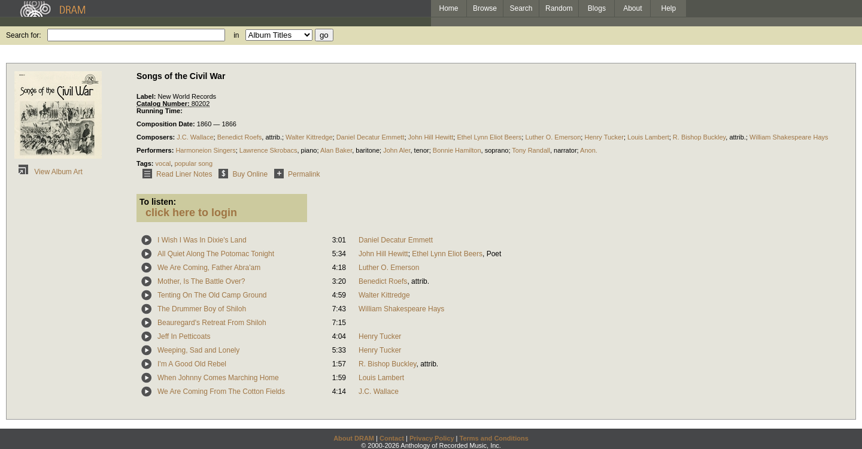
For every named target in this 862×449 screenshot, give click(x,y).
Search (521, 8)
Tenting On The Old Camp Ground (212, 295)
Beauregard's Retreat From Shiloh (211, 322)
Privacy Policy (431, 438)
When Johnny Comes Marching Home (218, 378)
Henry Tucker (603, 137)
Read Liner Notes (175, 174)
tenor (421, 150)
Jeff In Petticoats (184, 336)
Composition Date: (166, 124)
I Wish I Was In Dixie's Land (202, 240)
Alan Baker (336, 150)
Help (668, 8)
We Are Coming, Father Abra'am (208, 267)
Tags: (146, 163)
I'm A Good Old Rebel (191, 364)
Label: (146, 96)
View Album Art (48, 172)
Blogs (597, 8)
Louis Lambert (648, 137)
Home (448, 8)
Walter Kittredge (309, 137)
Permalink (295, 174)
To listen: (157, 202)
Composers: (156, 137)
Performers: (155, 150)
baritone (368, 150)
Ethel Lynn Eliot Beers (489, 137)
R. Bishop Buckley (699, 137)
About (632, 8)
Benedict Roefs (239, 137)
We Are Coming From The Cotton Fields (221, 391)
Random (558, 8)
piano (309, 150)
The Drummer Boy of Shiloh (201, 309)
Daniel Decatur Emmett (370, 137)
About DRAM (353, 438)
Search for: (23, 35)
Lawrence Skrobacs (268, 150)
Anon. (588, 150)
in (236, 35)
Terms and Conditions (494, 438)
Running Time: (159, 110)
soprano (497, 150)
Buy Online (241, 174)
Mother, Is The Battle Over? (201, 281)
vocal (163, 163)
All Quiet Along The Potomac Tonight (215, 254)
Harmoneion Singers (205, 150)
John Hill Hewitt (431, 137)
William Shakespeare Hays (788, 137)
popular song (193, 163)
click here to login (191, 213)
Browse (485, 8)
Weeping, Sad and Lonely (198, 350)
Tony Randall (531, 150)
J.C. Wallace (195, 137)
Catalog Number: (164, 103)
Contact (392, 438)
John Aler (396, 150)
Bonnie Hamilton (457, 150)
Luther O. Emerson (553, 137)
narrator (565, 150)
